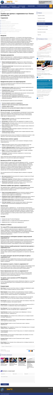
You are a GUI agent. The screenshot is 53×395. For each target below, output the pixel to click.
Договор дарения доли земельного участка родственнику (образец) (22, 364)
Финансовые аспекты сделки (7, 26)
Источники (4, 33)
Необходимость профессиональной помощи (10, 31)
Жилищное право (21, 6)
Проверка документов (6, 21)
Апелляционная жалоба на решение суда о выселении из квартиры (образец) (44, 53)
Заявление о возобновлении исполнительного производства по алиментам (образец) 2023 (30, 365)
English (16, 1)
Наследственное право (5, 7)
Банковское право (15, 7)
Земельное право (31, 6)
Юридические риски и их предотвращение (10, 23)
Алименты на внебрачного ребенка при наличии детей (4, 364)
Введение (4, 20)
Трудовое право (4, 6)
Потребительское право (42, 6)
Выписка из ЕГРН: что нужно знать (8, 28)
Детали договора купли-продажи (8, 25)
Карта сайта (50, 388)
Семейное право (12, 6)
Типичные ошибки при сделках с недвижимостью (11, 29)
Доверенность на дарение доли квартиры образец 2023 (13, 364)
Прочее (23, 7)
